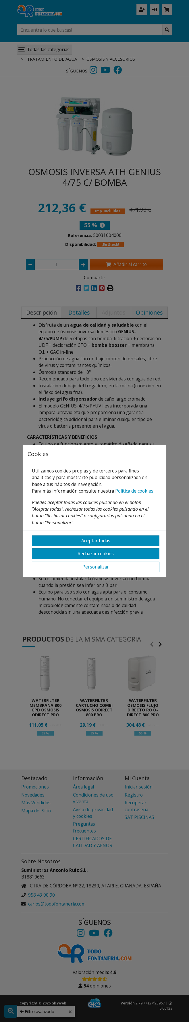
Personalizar (95, 567)
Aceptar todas (95, 540)
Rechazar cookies (96, 553)
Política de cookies (134, 491)
